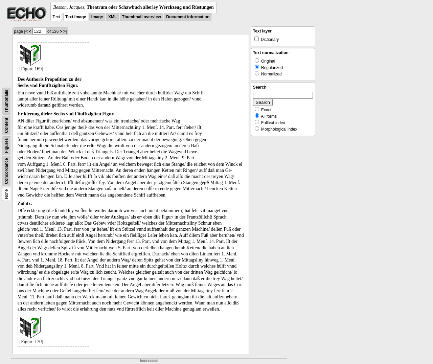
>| (65, 31)
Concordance (6, 171)
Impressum (149, 360)
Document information (187, 17)
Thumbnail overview (141, 17)
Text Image (75, 17)
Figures (6, 145)
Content (6, 125)
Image (97, 17)
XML (112, 17)
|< (26, 31)
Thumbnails (6, 101)
